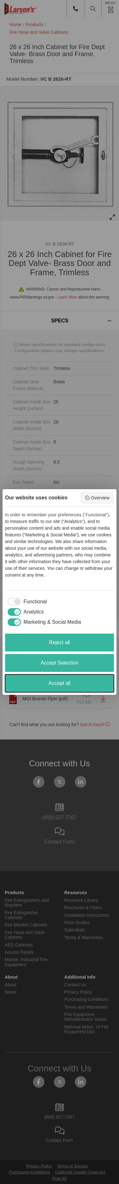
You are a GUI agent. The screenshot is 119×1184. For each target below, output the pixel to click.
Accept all (59, 683)
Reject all (59, 642)
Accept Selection (59, 663)
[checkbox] (26, 602)
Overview (97, 498)
